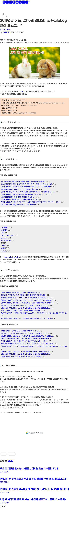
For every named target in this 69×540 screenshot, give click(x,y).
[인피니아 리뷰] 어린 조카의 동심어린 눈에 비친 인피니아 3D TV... (24, 194)
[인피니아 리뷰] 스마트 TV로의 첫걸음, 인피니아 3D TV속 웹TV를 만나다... (28, 192)
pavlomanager (7, 235)
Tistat (21, 91)
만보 (2, 233)
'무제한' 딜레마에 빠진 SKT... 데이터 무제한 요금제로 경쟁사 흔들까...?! (26, 339)
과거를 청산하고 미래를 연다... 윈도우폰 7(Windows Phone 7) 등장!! (26, 318)
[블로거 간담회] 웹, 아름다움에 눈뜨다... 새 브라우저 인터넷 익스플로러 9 (26, 300)
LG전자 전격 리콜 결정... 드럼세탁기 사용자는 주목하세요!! (21, 357)
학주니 (3, 248)
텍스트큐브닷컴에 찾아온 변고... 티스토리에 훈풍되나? (20, 189)
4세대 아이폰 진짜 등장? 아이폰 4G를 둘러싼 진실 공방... (21, 311)
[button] (3, 9)
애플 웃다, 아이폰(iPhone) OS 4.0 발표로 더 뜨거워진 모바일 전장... (25, 308)
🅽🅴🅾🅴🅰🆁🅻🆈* (16, 2)
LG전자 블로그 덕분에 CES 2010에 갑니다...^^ (18, 197)
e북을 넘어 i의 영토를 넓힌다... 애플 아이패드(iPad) (19, 200)
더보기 (10, 461)
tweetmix (8, 257)
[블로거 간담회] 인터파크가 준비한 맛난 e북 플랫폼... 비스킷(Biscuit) (25, 351)
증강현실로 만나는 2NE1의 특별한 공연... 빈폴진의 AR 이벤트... (23, 182)
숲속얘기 (4, 230)
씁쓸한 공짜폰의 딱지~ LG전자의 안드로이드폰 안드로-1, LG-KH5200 (26, 184)
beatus (4, 238)
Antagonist (6, 240)
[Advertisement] (34, 433)
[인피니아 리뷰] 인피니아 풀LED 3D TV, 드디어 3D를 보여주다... (24, 341)
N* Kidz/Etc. (5, 30)
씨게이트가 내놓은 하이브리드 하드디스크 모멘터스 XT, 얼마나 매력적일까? (27, 344)
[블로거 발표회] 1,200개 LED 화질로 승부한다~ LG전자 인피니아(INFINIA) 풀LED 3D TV (34, 313)
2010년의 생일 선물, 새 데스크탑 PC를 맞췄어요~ (19, 205)
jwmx (3, 251)
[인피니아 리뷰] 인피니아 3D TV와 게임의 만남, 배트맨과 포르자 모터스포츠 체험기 (30, 202)
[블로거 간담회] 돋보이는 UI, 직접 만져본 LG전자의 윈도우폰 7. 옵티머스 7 (27, 303)
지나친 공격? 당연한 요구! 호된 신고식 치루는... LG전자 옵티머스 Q (25, 305)
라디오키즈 (6, 32)
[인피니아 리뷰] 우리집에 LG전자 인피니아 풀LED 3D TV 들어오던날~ (26, 187)
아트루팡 (4, 228)
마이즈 (3, 246)
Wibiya (17, 257)
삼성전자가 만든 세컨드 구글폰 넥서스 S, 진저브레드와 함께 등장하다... (26, 298)
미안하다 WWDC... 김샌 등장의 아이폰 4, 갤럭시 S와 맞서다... (23, 295)
